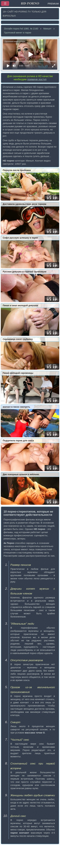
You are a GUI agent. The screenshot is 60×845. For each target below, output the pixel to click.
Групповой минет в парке (17, 32)
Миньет (47, 28)
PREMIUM (53, 3)
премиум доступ (36, 79)
